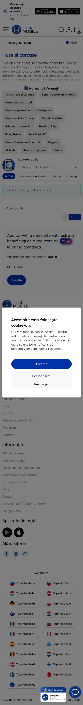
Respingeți (41, 384)
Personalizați (41, 376)
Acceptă (42, 364)
